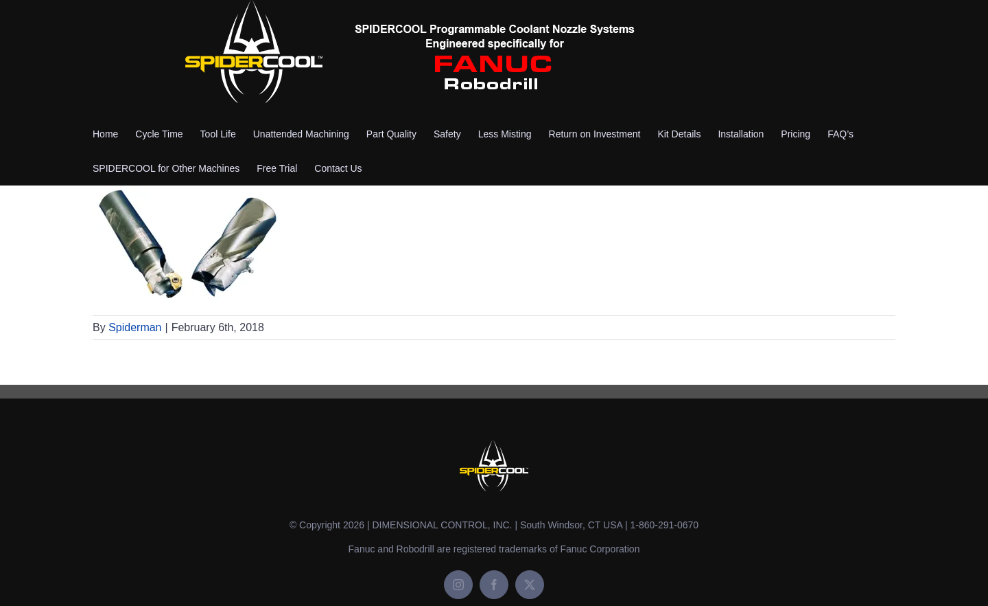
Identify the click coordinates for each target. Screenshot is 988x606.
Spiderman (134, 327)
